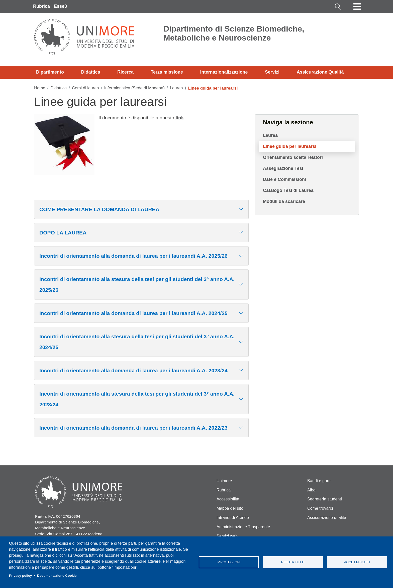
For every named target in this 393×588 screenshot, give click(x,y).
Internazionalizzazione (224, 72)
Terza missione (167, 72)
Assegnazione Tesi (283, 168)
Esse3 (60, 6)
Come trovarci (320, 508)
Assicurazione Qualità (320, 72)
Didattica (90, 72)
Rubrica (41, 6)
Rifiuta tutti (292, 562)
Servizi (272, 72)
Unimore (224, 481)
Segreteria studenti (324, 499)
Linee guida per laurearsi (289, 146)
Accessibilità (228, 499)
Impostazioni (229, 562)
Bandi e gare (319, 481)
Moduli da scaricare (284, 201)
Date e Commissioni (284, 179)
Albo (311, 490)
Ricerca (125, 72)
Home (39, 88)
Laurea (176, 88)
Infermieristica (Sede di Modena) (134, 88)
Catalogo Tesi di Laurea (288, 190)
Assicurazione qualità (326, 517)
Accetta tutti (357, 562)
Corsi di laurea (85, 88)
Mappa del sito (230, 508)
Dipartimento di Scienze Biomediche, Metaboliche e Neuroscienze (233, 33)
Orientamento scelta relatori (293, 157)
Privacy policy (20, 575)
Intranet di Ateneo (233, 517)
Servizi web (227, 536)
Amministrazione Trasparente (243, 527)
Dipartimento (50, 72)
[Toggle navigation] (357, 6)
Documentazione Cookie (57, 575)
